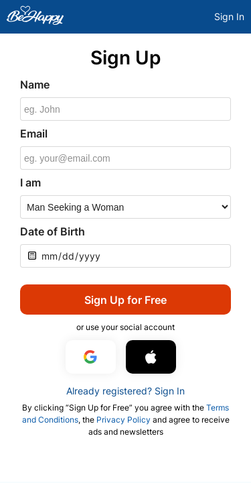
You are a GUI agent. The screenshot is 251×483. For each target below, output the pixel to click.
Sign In (229, 16)
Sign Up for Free (125, 300)
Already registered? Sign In (125, 390)
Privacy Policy (123, 420)
